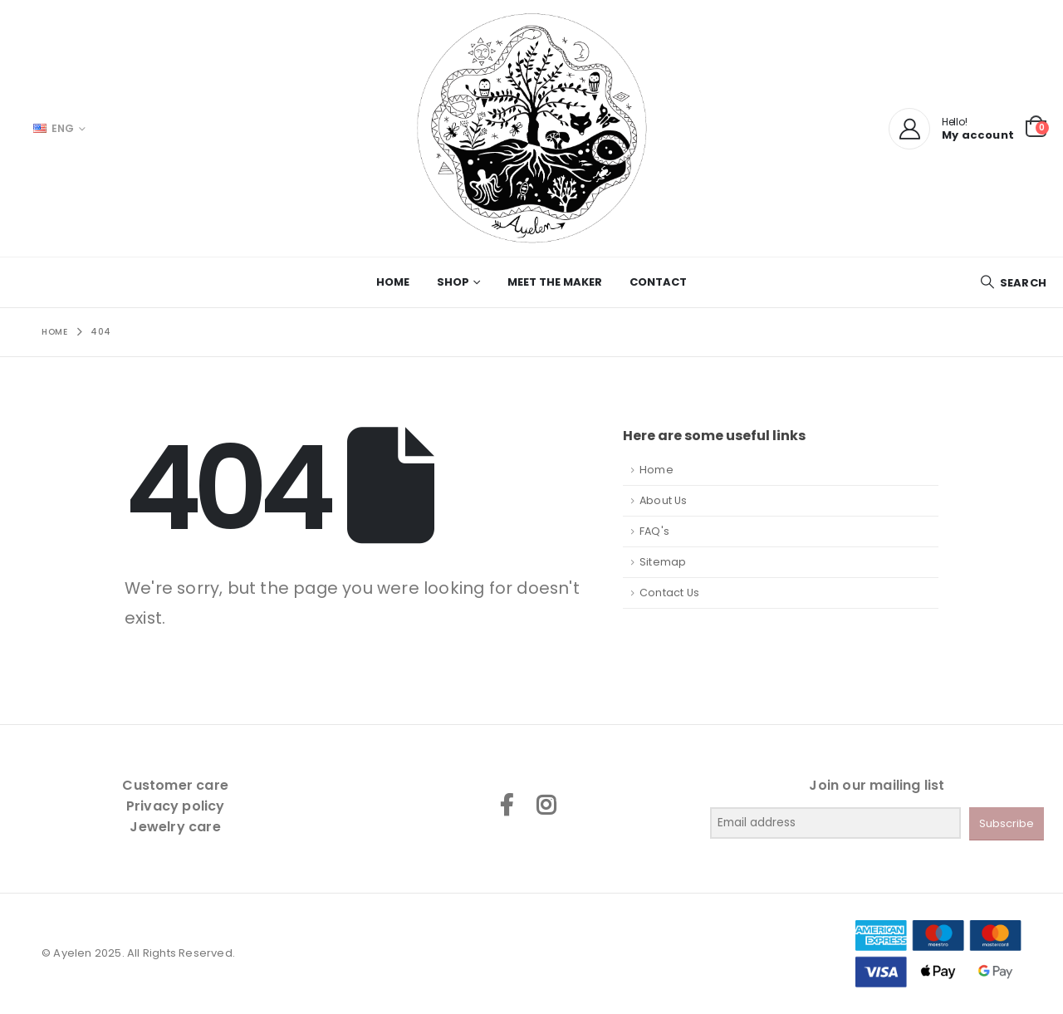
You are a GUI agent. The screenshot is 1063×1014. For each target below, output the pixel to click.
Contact (658, 282)
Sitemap (662, 562)
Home (392, 282)
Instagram (545, 804)
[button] (1013, 283)
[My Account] (909, 128)
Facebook (506, 804)
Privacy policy (175, 806)
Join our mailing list (876, 785)
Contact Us (669, 592)
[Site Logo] (531, 128)
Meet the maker (554, 282)
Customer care (175, 785)
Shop (453, 282)
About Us (663, 500)
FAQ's (654, 531)
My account (978, 135)
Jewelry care (175, 826)
